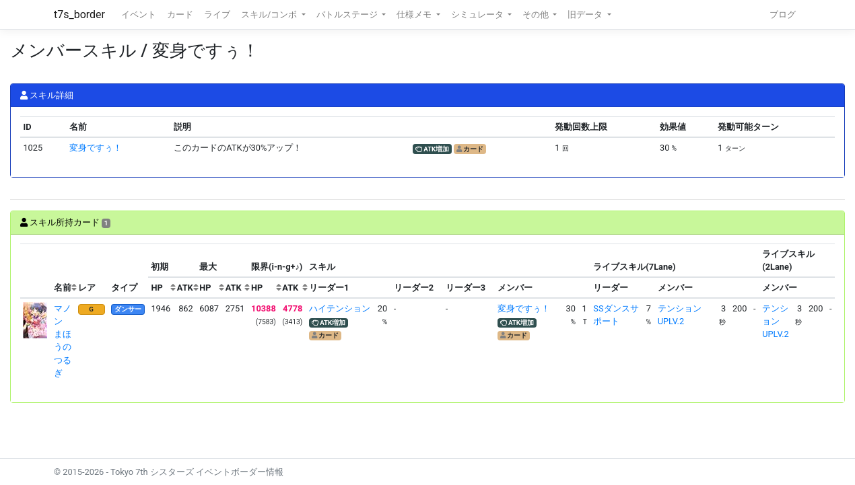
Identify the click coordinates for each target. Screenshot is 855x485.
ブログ (783, 14)
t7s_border (79, 14)
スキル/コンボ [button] (270, 14)
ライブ (217, 14)
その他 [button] (536, 14)
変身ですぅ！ (95, 148)
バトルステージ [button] (348, 14)
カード (180, 14)
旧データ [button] (586, 14)
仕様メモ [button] (415, 14)
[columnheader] (35, 271)
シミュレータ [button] (478, 14)
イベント (138, 14)
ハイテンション (339, 308)
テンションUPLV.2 (775, 321)
